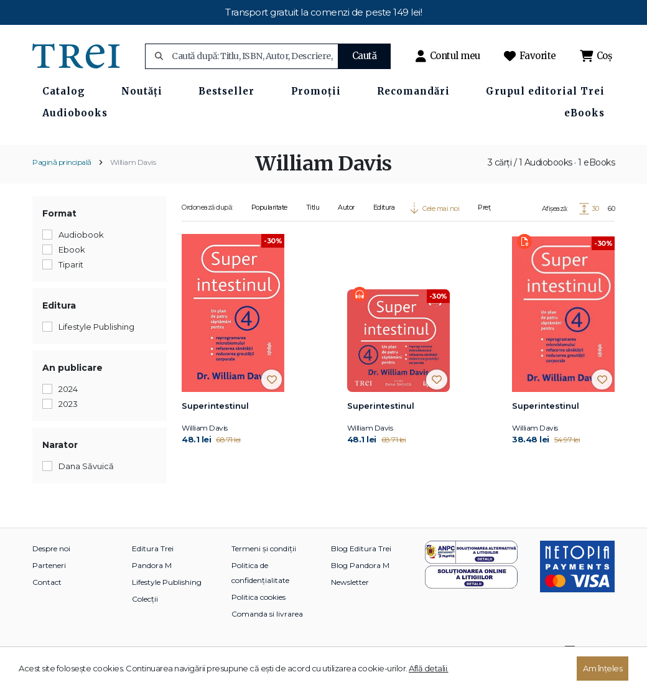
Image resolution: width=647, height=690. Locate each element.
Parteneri (49, 587)
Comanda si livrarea (267, 635)
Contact (47, 603)
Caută (364, 56)
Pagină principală (61, 184)
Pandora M (152, 587)
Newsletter (350, 603)
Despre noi (51, 570)
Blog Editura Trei (361, 570)
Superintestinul (215, 427)
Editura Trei (153, 570)
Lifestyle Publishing (167, 603)
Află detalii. (429, 668)
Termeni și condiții (263, 570)
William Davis (133, 184)
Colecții (145, 620)
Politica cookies (258, 618)
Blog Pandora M (360, 587)
